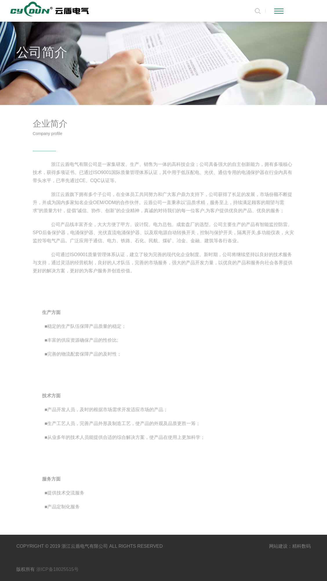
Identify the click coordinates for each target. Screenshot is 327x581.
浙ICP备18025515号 (57, 569)
